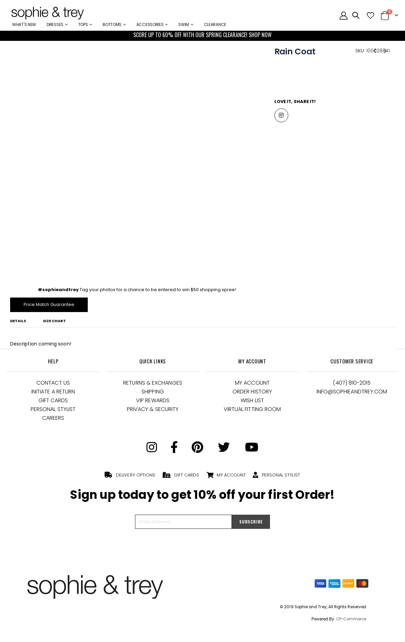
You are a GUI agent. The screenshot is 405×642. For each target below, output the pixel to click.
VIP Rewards (152, 402)
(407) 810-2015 (352, 385)
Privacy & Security (153, 411)
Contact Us (53, 385)
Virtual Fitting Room (252, 411)
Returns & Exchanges (152, 385)
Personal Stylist (53, 411)
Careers (53, 420)
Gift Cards (53, 402)
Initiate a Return (53, 393)
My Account (252, 385)
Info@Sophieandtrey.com (352, 393)
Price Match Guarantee (51, 306)
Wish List (252, 402)
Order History (252, 393)
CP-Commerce (351, 620)
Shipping (152, 393)
